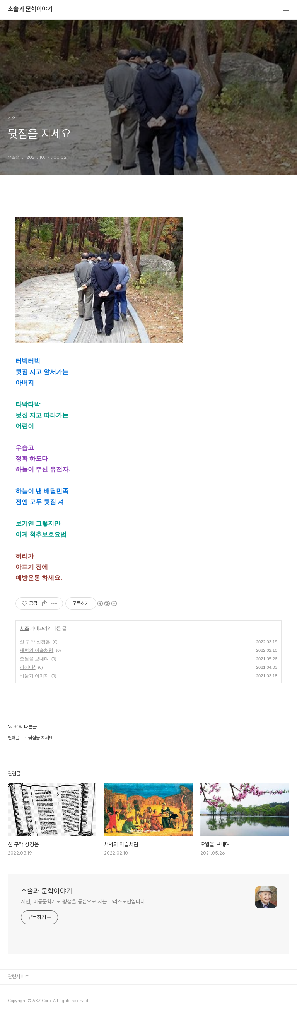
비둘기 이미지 (34, 676)
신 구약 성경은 (35, 641)
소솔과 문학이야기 (30, 9)
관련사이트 (18, 976)
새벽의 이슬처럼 (36, 650)
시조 (24, 628)
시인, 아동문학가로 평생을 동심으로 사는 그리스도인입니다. (84, 901)
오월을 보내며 (34, 659)
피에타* (28, 667)
